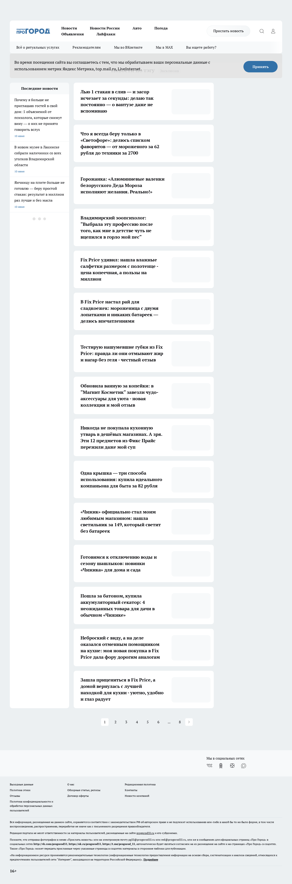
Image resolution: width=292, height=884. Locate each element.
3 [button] (126, 722)
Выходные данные (21, 784)
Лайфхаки (105, 34)
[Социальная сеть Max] (243, 765)
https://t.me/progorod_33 (118, 844)
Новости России (105, 28)
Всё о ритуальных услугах (37, 47)
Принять (261, 66)
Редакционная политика (140, 784)
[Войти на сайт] (273, 31)
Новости (69, 28)
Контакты (131, 790)
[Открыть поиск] (261, 31)
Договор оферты (78, 795)
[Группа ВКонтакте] (209, 765)
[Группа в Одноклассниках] (221, 765)
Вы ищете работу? (201, 47)
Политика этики (20, 790)
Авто (137, 28)
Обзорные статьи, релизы (83, 790)
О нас (70, 784)
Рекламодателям (87, 47)
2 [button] (116, 722)
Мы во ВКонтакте (128, 47)
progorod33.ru (145, 833)
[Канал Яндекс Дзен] (232, 765)
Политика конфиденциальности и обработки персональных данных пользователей (31, 806)
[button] (189, 722)
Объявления (72, 34)
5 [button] (148, 722)
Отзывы (15, 795)
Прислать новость (228, 31)
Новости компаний (137, 795)
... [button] (169, 722)
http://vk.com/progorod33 (50, 844)
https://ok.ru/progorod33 (85, 844)
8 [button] (180, 722)
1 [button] (105, 722)
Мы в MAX (164, 47)
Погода (161, 28)
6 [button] (158, 722)
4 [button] (137, 722)
